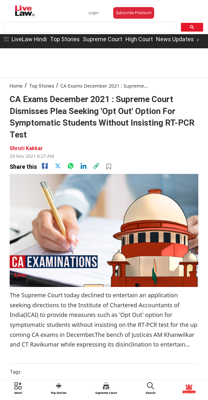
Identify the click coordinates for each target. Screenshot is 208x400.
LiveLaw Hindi (29, 39)
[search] (89, 27)
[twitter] (58, 166)
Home (16, 86)
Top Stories (65, 39)
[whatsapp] (71, 166)
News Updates (175, 39)
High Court (139, 39)
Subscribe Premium (134, 12)
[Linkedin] (83, 166)
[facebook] (45, 166)
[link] (96, 166)
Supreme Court (102, 39)
